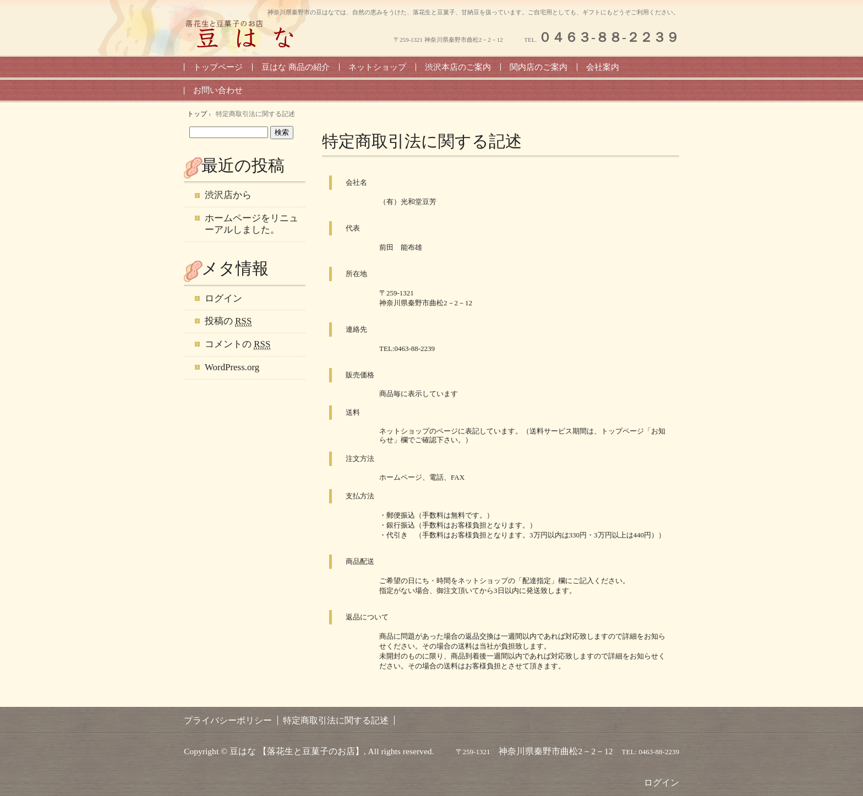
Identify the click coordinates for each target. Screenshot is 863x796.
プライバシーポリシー (228, 720)
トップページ (218, 67)
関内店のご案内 (538, 67)
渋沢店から (228, 195)
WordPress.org (232, 367)
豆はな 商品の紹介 (295, 67)
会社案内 (602, 67)
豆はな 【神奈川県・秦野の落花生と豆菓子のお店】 (244, 33)
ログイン (223, 298)
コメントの (237, 344)
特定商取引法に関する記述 (422, 141)
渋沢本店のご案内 (458, 67)
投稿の (228, 321)
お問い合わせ (218, 90)
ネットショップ (377, 67)
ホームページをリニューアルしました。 (251, 224)
